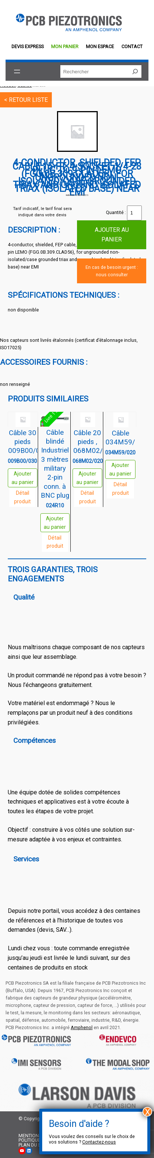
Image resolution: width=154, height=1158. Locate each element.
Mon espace (100, 46)
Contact (132, 46)
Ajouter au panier (112, 234)
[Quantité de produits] (134, 213)
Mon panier (64, 46)
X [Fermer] (147, 1112)
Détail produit (22, 497)
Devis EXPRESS (27, 46)
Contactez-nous (99, 1142)
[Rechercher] (135, 71)
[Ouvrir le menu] (17, 71)
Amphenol (82, 1027)
